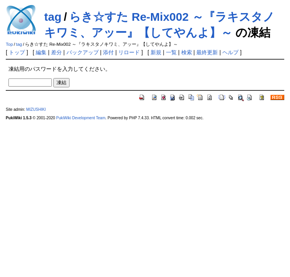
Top (9, 44)
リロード (129, 52)
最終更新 (207, 52)
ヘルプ (230, 52)
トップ (17, 52)
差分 (56, 52)
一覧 (171, 52)
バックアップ (82, 52)
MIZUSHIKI (36, 109)
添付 (108, 52)
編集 (41, 52)
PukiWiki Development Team (80, 118)
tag (52, 16)
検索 (186, 52)
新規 (156, 52)
